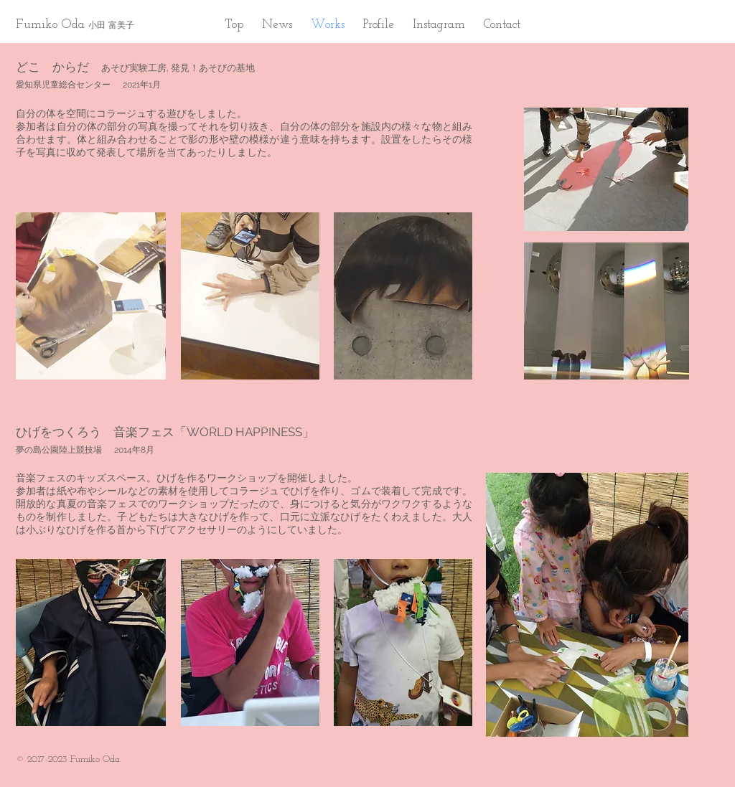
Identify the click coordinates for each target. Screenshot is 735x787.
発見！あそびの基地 (213, 67)
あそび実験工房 (134, 67)
